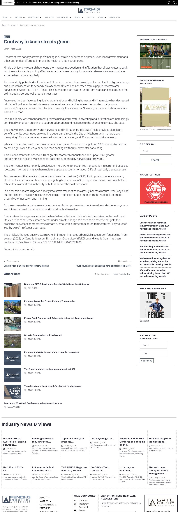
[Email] (153, 353)
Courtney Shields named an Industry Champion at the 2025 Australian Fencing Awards (154, 225)
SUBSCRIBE (121, 492)
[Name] (153, 345)
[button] (7, 17)
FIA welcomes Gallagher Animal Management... (161, 432)
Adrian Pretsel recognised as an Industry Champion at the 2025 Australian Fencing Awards (155, 237)
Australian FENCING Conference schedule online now (98, 334)
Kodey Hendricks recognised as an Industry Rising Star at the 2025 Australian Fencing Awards (155, 261)
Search (155, 160)
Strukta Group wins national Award (108, 301)
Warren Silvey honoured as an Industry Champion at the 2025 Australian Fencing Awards (154, 249)
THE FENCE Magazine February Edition (73, 432)
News (13, 25)
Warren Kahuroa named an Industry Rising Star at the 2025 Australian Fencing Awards (155, 273)
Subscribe (146, 361)
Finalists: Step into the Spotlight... (159, 398)
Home (4, 25)
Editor (6, 49)
